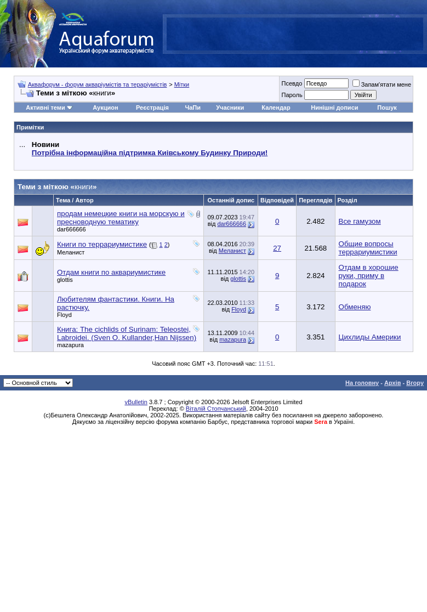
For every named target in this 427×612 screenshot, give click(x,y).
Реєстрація (152, 107)
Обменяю (355, 307)
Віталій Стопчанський (216, 408)
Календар (275, 107)
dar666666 (71, 229)
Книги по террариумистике (102, 244)
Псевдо (291, 83)
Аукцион (105, 107)
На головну (362, 382)
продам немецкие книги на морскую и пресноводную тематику (121, 217)
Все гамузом (360, 221)
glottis (65, 279)
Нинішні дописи (334, 107)
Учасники (230, 107)
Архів (392, 382)
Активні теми (45, 107)
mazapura (70, 345)
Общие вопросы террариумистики (368, 248)
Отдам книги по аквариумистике (111, 272)
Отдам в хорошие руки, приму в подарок (368, 275)
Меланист (70, 252)
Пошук (386, 107)
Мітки (182, 84)
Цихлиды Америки (370, 337)
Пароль (291, 95)
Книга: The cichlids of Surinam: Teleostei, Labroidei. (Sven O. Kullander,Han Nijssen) (126, 333)
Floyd (64, 314)
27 (277, 248)
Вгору (415, 382)
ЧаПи (193, 107)
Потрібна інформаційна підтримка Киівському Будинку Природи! (149, 153)
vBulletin (135, 402)
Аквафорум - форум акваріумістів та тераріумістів (97, 84)
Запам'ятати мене (381, 84)
